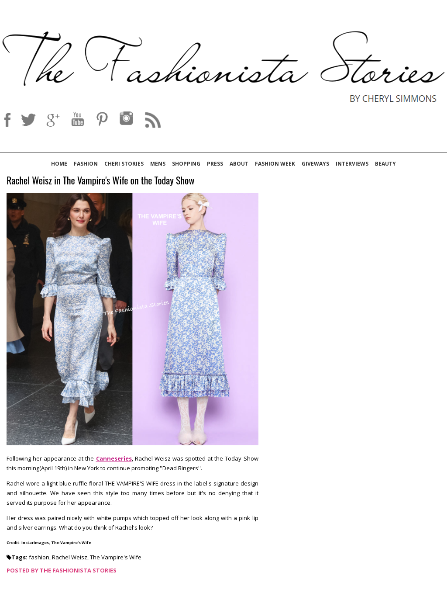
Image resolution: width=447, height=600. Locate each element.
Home (59, 163)
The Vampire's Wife (115, 557)
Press (215, 163)
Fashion (86, 163)
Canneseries (114, 458)
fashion (39, 557)
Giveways (315, 163)
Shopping (186, 163)
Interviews (352, 163)
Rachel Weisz (69, 557)
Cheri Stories (124, 163)
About (239, 163)
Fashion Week (275, 163)
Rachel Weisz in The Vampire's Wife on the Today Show (100, 180)
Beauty (385, 163)
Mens (157, 163)
